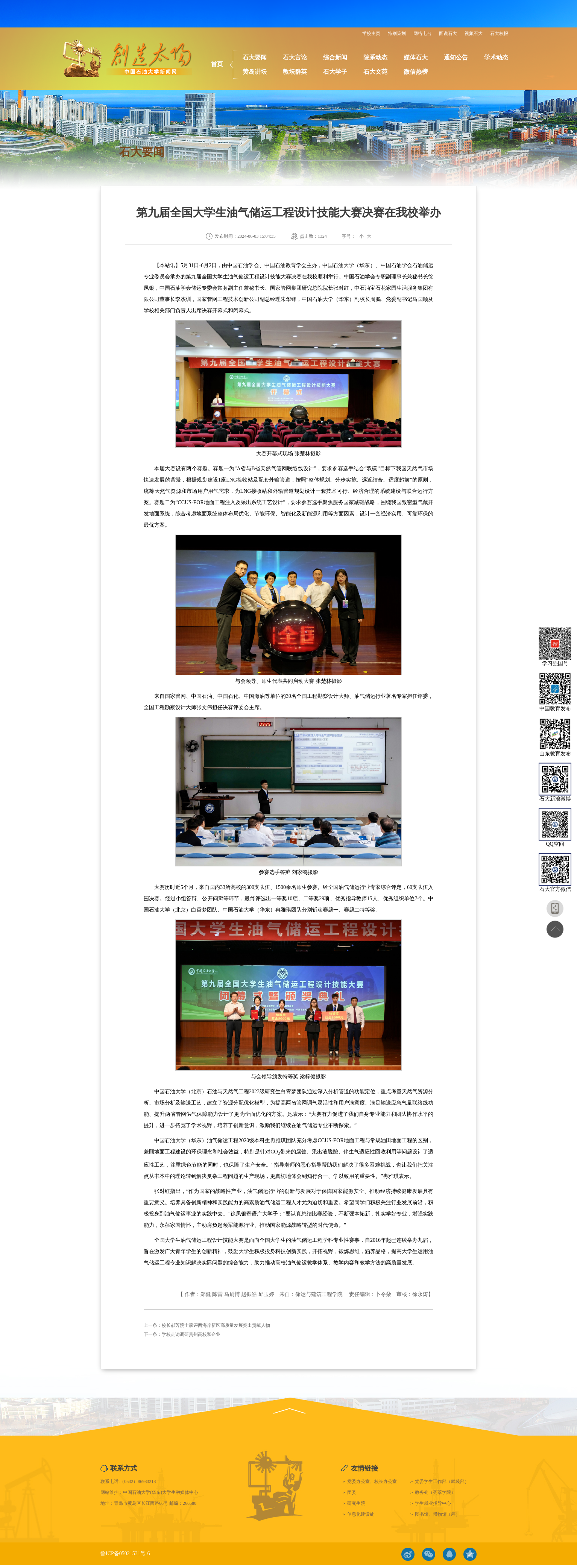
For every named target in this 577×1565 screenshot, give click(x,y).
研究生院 (356, 1503)
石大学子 (335, 71)
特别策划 (397, 33)
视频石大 (474, 33)
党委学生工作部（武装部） (442, 1481)
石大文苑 (375, 71)
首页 (217, 64)
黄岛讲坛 (255, 71)
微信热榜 (416, 71)
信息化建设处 (360, 1514)
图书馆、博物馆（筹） (437, 1514)
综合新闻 (335, 57)
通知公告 (456, 57)
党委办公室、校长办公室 (372, 1481)
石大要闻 (255, 57)
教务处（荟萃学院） (435, 1492)
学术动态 (496, 57)
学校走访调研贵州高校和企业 (191, 1334)
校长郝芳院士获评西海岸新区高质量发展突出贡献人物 (216, 1325)
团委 (351, 1492)
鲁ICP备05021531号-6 (125, 1553)
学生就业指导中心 (433, 1503)
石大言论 (295, 57)
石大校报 (499, 33)
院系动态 (375, 57)
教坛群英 (295, 71)
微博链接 (408, 1554)
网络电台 (422, 33)
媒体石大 (416, 57)
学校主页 (371, 33)
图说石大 (448, 33)
